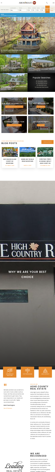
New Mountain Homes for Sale (14, 106)
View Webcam (41, 106)
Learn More (41, 125)
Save (52, 8)
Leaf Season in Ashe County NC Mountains (9, 161)
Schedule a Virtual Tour (14, 125)
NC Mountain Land (42, 85)
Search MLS (47, 9)
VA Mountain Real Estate (41, 87)
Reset (52, 10)
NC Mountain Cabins (41, 81)
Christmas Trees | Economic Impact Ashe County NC (45, 161)
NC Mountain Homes (41, 83)
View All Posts (48, 142)
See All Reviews (8, 408)
